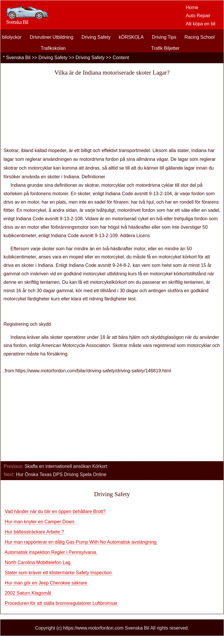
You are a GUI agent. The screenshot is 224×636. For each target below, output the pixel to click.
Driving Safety (96, 37)
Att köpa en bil (200, 23)
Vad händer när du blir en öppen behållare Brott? (56, 511)
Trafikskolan (53, 48)
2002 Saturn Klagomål (28, 593)
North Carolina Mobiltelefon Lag (38, 562)
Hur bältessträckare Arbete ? (35, 531)
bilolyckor (12, 37)
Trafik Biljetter (165, 48)
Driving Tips (164, 37)
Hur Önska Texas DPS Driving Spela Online (62, 474)
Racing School (200, 37)
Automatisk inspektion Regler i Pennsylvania (51, 552)
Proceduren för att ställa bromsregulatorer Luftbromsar (61, 603)
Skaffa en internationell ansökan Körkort (66, 466)
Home (192, 7)
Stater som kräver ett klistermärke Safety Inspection (59, 572)
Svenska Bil (18, 57)
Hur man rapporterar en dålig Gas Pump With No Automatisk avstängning (81, 542)
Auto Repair (198, 15)
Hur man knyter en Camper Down (40, 521)
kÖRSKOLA (131, 37)
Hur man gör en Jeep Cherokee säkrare (46, 582)
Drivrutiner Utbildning (51, 37)
